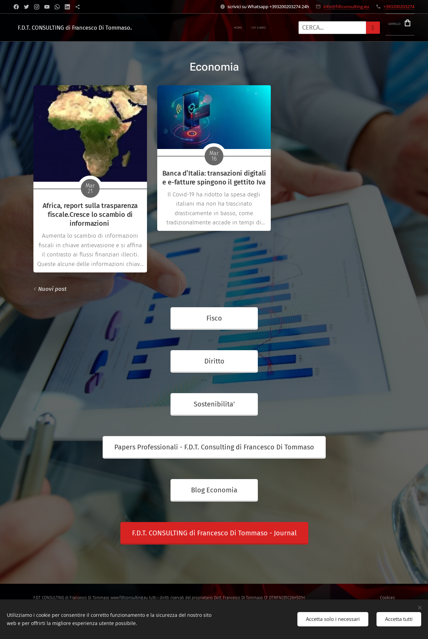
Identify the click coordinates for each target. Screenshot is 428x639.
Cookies (387, 597)
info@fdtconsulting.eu (346, 6)
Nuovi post (52, 289)
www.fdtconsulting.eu (129, 597)
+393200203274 (398, 6)
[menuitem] (167, 28)
